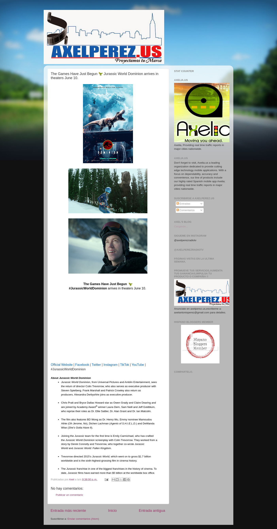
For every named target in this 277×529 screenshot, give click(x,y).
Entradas (183, 203)
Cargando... (181, 226)
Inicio (112, 510)
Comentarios (185, 210)
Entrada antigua (152, 510)
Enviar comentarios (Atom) (83, 518)
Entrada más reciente (68, 510)
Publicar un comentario (69, 494)
